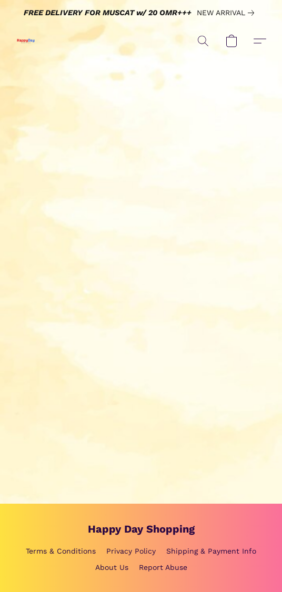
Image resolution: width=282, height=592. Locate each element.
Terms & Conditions (61, 551)
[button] (26, 41)
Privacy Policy (131, 551)
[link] (227, 12)
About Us (111, 567)
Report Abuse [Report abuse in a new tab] (163, 567)
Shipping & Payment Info (211, 551)
